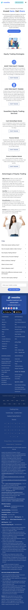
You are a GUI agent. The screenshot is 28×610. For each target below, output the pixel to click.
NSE (4, 400)
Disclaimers (18, 444)
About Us (4, 322)
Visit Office (17, 378)
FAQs (16, 363)
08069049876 (14, 302)
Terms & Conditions (18, 441)
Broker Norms (10, 444)
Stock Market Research (20, 322)
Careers (4, 327)
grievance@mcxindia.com (18, 488)
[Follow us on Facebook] (3, 308)
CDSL (16, 345)
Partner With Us (6, 341)
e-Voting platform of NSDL (18, 500)
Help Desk (17, 358)
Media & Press (5, 329)
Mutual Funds (18, 329)
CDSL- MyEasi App (19, 350)
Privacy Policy (8, 441)
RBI (19, 403)
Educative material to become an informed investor (13, 498)
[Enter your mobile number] (14, 285)
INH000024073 (18, 524)
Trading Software (5, 358)
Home (3, 319)
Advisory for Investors (6, 384)
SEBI (14, 403)
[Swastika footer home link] (14, 298)
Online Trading (18, 374)
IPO (16, 324)
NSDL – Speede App (20, 352)
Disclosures (17, 391)
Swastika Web (18, 412)
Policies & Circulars (6, 365)
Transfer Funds (18, 361)
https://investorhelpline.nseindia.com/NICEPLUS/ (12, 486)
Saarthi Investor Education (7, 497)
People (3, 324)
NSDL (16, 347)
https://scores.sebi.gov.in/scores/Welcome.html (12, 492)
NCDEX (22, 400)
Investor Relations (6, 339)
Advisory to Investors (6, 500)
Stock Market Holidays (20, 385)
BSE (8, 400)
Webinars (4, 348)
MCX (12, 400)
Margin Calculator (19, 368)
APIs (16, 339)
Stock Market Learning (20, 327)
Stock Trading (18, 319)
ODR (24, 519)
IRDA (24, 403)
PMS (2, 374)
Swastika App (9, 412)
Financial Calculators (20, 336)
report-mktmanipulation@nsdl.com (13, 483)
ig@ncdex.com (9, 490)
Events (3, 336)
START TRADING (14, 77)
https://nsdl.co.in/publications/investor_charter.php (12, 476)
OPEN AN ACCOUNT (19, 2)
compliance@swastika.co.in (7, 473)
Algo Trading (18, 334)
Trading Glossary (19, 366)
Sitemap (14, 449)
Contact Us (4, 343)
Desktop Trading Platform (14, 416)
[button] (26, 2)
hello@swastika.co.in (14, 305)
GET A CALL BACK (14, 289)
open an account (14, 31)
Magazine (4, 346)
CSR (3, 334)
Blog (3, 331)
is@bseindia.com (5, 488)
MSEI (17, 400)
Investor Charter (5, 367)
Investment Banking (20, 331)
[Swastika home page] (5, 2)
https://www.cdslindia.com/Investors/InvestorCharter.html (13, 480)
